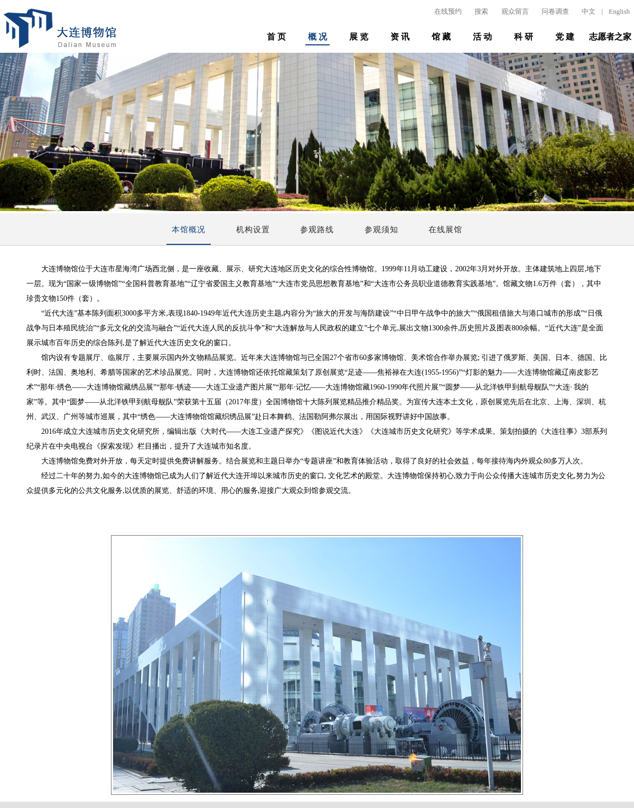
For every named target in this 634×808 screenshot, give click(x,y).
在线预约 (448, 11)
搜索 (481, 11)
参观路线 (317, 229)
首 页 (276, 36)
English (619, 11)
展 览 (358, 36)
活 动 (482, 36)
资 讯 (399, 36)
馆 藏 (441, 36)
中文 (588, 11)
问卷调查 (555, 11)
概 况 (317, 36)
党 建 (564, 36)
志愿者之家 (610, 36)
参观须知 (381, 229)
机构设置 (253, 229)
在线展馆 (445, 229)
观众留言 (515, 11)
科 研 (523, 36)
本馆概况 (189, 229)
